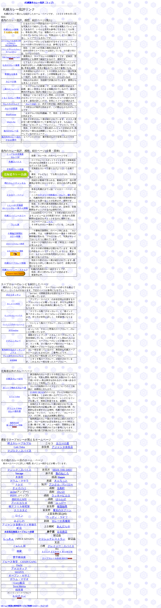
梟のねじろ (62, 473)
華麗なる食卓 (11, 74)
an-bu (13, 491)
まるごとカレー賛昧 (15, 251)
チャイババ (19, 488)
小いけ (61, 491)
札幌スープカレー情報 (15, 263)
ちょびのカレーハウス (13, 315)
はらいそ (61, 499)
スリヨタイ (20, 510)
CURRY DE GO (37, 392)
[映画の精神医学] (15, 606)
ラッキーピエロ (61, 495)
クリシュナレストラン (51, 538)
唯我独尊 (62, 506)
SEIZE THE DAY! (62, 469)
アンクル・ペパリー (61, 484)
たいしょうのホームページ (13, 324)
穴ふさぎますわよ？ (11, 104)
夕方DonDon (13, 330)
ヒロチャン (19, 595)
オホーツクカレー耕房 (15, 244)
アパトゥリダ (19, 502)
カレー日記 (30, 104)
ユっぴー (61, 502)
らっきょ (8, 538)
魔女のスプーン (62, 510)
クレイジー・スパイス (61, 546)
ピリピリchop (14, 397)
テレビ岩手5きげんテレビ (13, 356)
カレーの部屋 (11, 108)
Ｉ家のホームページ (11, 89)
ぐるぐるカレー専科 (11, 98)
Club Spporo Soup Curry (11, 57)
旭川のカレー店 (11, 131)
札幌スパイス (15, 162)
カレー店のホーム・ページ (27, 460)
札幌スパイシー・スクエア (15, 270)
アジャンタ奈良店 (62, 447)
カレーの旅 (11, 81)
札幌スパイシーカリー (15, 215)
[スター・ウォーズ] (40, 606)
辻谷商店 (62, 531)
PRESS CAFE (19, 499)
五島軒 (61, 488)
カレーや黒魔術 (61, 520)
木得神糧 (13, 360)
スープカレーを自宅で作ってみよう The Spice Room (11, 43)
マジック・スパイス (19, 450)
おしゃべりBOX (13, 304)
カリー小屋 (62, 443)
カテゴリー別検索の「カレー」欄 (54, 195)
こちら (49, 221)
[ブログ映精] (27, 606)
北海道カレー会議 (15, 169)
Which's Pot (11, 122)
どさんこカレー (13, 341)
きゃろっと (61, 480)
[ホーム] (4, 606)
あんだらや (63, 526)
